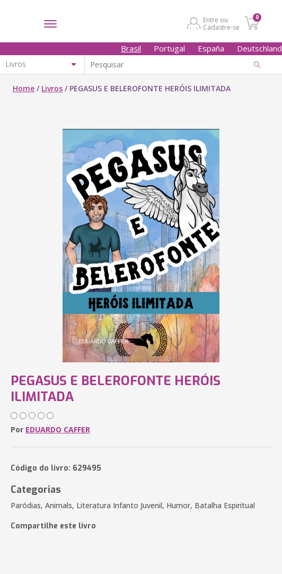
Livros (52, 88)
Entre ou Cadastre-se (221, 23)
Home (23, 88)
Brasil (131, 48)
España (211, 48)
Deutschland (259, 48)
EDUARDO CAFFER (57, 429)
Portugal (169, 48)
